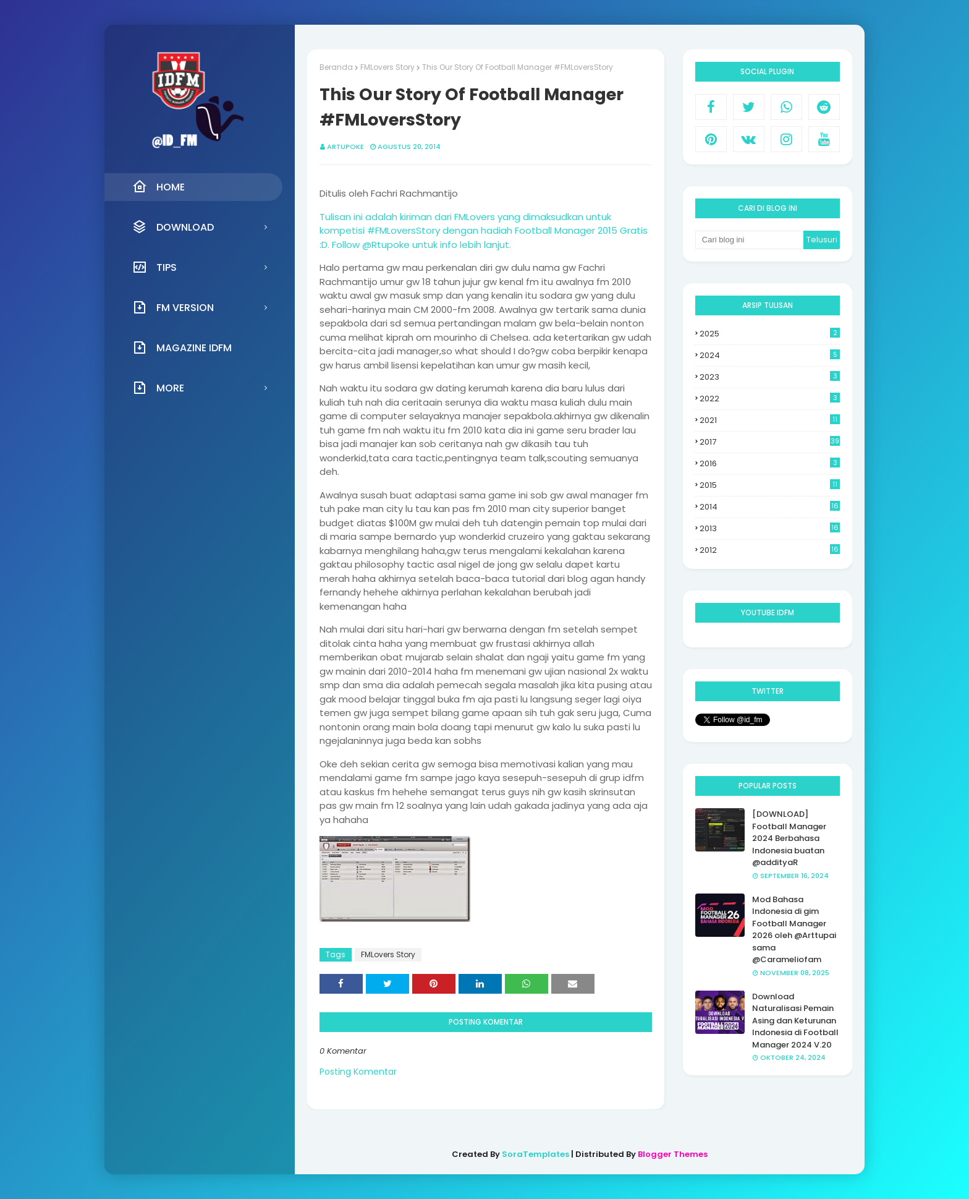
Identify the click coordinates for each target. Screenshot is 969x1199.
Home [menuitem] (158, 186)
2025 (770, 333)
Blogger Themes (673, 1154)
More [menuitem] (158, 387)
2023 (770, 377)
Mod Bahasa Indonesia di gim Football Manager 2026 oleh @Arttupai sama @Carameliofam (794, 930)
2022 (770, 398)
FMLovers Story (387, 67)
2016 (770, 463)
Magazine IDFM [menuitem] (182, 347)
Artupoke (345, 146)
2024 (770, 355)
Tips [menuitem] (154, 267)
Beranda (336, 67)
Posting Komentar (358, 1071)
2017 (770, 442)
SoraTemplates (535, 1154)
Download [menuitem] (173, 227)
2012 (770, 550)
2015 (770, 485)
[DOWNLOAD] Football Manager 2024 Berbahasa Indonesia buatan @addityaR (789, 838)
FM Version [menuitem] (173, 307)
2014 (770, 507)
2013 (770, 529)
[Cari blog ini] (749, 240)
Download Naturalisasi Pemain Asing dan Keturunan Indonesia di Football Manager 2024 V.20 (795, 1021)
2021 (770, 420)
